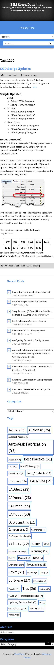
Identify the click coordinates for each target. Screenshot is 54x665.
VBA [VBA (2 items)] (42, 602)
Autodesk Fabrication (15, 265)
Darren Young (29, 75)
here (35, 86)
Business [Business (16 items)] (17, 481)
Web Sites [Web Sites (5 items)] (36, 608)
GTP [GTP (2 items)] (46, 544)
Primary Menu (27, 27)
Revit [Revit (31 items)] (16, 571)
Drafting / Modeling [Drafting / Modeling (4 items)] (19, 536)
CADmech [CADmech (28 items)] (19, 497)
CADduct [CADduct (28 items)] (18, 489)
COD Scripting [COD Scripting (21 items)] (22, 522)
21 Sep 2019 (9, 75)
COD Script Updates (15, 69)
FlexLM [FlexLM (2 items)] (36, 544)
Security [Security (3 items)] (32, 572)
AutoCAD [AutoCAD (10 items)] (16, 430)
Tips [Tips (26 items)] (29, 588)
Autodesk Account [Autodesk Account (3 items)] (18, 436)
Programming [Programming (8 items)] (36, 564)
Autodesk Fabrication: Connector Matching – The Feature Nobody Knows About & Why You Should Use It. (32, 353)
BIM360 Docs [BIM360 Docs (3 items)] (15, 473)
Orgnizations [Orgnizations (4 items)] (16, 564)
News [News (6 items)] (38, 557)
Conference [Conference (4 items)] (38, 529)
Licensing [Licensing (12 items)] (39, 551)
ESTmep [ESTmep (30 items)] (18, 543)
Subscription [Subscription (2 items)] (39, 581)
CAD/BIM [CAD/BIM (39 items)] (41, 481)
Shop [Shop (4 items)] (44, 572)
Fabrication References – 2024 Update (31, 389)
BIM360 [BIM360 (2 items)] (12, 466)
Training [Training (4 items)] (44, 588)
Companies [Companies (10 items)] (18, 529)
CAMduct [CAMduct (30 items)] (19, 514)
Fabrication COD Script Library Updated (31, 291)
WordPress (19, 654)
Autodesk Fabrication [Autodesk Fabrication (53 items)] (27, 447)
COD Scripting (33, 265)
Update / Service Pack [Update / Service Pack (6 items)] (22, 602)
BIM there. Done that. (27, 4)
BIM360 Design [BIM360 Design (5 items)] (29, 466)
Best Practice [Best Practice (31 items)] (38, 459)
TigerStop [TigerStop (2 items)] (13, 589)
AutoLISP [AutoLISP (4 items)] (14, 459)
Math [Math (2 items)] (11, 558)
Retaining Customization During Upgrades (32, 379)
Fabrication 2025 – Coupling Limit (28, 330)
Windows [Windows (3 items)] (14, 614)
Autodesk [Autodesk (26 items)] (39, 430)
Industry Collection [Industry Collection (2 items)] (17, 551)
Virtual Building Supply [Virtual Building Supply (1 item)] (17, 609)
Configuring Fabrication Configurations (30, 340)
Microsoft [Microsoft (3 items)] (24, 558)
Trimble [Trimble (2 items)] (12, 596)
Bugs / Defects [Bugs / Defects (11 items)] (38, 473)
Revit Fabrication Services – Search (29, 320)
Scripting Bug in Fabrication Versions (29, 301)
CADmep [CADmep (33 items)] (19, 505)
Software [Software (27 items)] (19, 580)
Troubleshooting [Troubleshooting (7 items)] (32, 595)
